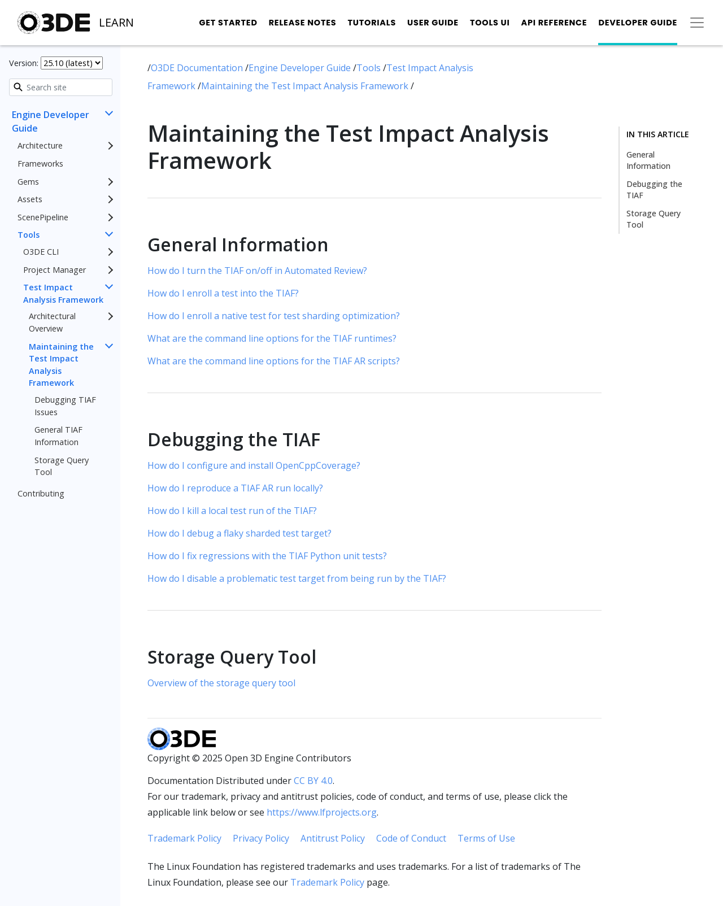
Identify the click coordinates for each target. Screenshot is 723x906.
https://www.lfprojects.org (322, 812)
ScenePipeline (43, 217)
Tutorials (371, 22)
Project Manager (54, 269)
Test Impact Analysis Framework (63, 293)
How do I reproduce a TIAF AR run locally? (235, 488)
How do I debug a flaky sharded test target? (239, 533)
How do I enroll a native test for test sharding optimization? (273, 316)
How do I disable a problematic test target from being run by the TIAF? (296, 578)
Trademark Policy (184, 838)
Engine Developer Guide (50, 121)
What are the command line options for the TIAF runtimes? (272, 338)
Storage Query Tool (61, 466)
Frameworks (40, 163)
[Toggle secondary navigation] (697, 22)
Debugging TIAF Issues (65, 405)
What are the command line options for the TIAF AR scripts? (273, 361)
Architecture (40, 145)
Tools (29, 234)
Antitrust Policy (332, 838)
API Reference (554, 22)
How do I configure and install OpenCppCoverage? (253, 465)
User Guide (433, 22)
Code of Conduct (411, 838)
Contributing (41, 493)
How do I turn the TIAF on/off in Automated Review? (257, 270)
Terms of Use (486, 838)
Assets (30, 199)
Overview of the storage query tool (221, 683)
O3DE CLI (41, 251)
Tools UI (490, 22)
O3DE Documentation (198, 68)
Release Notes (303, 22)
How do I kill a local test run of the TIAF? (232, 510)
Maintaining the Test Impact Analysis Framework (61, 365)
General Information (648, 160)
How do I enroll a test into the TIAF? (223, 293)
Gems (28, 181)
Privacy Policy (261, 838)
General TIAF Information (58, 435)
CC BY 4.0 (313, 780)
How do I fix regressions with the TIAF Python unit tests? (267, 556)
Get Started (228, 22)
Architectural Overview (52, 322)
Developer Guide (637, 22)
